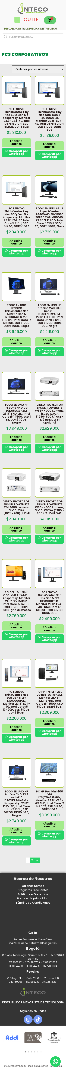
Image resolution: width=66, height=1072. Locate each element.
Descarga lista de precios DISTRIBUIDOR (31, 28)
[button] (17, 20)
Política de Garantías (33, 894)
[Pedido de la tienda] (38, 69)
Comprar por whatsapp (18, 152)
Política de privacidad (33, 898)
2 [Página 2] (32, 860)
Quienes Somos (33, 886)
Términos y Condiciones (33, 903)
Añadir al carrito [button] (16, 142)
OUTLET (32, 19)
